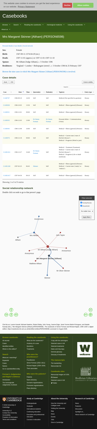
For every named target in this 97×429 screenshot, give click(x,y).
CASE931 (6, 112)
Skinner (35, 166)
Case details (18, 46)
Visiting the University (58, 408)
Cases (4, 343)
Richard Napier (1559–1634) (36, 366)
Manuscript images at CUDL (60, 374)
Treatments (30, 349)
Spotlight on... (79, 412)
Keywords (5, 360)
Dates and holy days (57, 349)
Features (78, 406)
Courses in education (34, 419)
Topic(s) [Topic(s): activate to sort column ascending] (61, 92)
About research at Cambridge (84, 414)
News (53, 414)
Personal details (7, 46)
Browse (5, 25)
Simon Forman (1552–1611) (36, 363)
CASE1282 (6, 166)
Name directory (32, 380)
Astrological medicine (54, 25)
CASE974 (6, 138)
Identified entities (7, 346)
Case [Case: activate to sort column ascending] (4, 92)
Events (53, 417)
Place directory (31, 388)
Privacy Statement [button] (26, 7)
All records (5, 340)
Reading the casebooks (32, 25)
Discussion (78, 409)
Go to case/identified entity (11, 369)
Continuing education (34, 412)
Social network (28, 46)
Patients (29, 377)
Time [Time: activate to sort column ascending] (28, 92)
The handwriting (56, 363)
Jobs (52, 419)
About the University (59, 399)
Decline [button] (67, 5)
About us (4, 29)
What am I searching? (9, 357)
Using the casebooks (75, 25)
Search (16, 25)
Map (52, 411)
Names (4, 366)
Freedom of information (10, 417)
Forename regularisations (35, 385)
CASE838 (6, 105)
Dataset (54, 377)
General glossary (56, 352)
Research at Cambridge (84, 399)
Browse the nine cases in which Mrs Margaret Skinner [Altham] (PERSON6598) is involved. (39, 72)
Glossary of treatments (58, 355)
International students (34, 409)
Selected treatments (57, 346)
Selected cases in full (58, 343)
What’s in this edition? (9, 349)
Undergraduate (32, 403)
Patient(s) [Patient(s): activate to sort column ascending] (49, 92)
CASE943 (6, 129)
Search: (79, 87)
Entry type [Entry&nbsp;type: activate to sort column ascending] (88, 92)
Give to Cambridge (57, 422)
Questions (30, 346)
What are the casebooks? (35, 340)
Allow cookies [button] (83, 5)
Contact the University (9, 413)
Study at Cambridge (35, 399)
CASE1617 (6, 175)
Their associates (32, 368)
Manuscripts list (56, 366)
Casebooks (14, 16)
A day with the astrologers (59, 340)
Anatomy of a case (33, 343)
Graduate (30, 406)
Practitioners (31, 360)
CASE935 (6, 120)
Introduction (6, 380)
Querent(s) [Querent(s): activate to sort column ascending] (36, 92)
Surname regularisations (35, 383)
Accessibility (6, 415)
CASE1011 (6, 152)
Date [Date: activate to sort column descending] (20, 92)
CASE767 (6, 98)
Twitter (54, 383)
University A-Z (7, 411)
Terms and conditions (9, 419)
